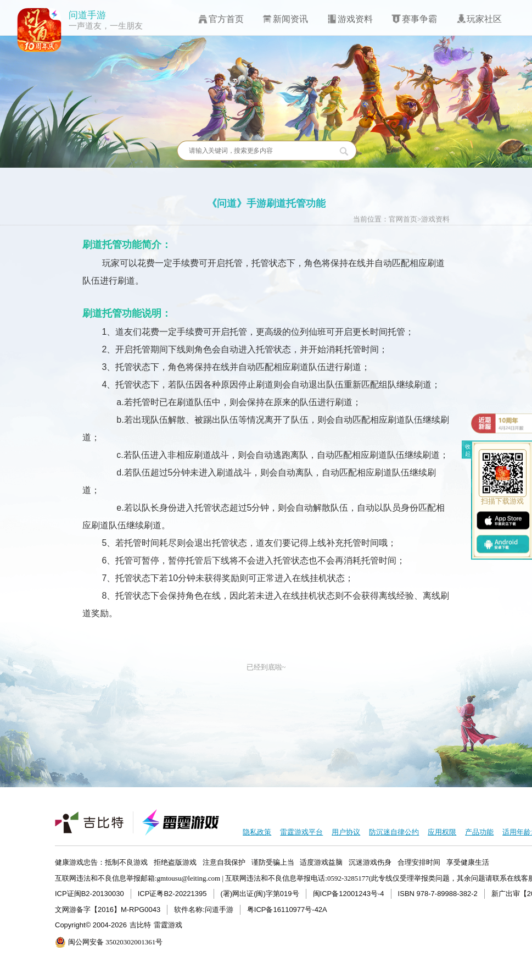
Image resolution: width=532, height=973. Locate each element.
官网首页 (403, 219)
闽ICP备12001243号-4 (348, 893)
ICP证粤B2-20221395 (172, 893)
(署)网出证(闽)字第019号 (260, 893)
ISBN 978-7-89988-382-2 (438, 893)
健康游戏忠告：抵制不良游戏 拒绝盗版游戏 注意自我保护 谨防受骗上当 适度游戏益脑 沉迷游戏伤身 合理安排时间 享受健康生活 (272, 862)
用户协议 (346, 832)
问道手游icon (39, 30)
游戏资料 (435, 219)
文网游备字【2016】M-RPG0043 (107, 909)
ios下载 (503, 520)
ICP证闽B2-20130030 (89, 893)
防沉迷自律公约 (394, 832)
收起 (468, 450)
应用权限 (442, 832)
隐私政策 (257, 832)
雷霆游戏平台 (301, 832)
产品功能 (479, 832)
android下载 (503, 543)
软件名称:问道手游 (203, 909)
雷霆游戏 (168, 925)
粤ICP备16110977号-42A (287, 909)
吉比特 (140, 925)
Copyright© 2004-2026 (91, 925)
